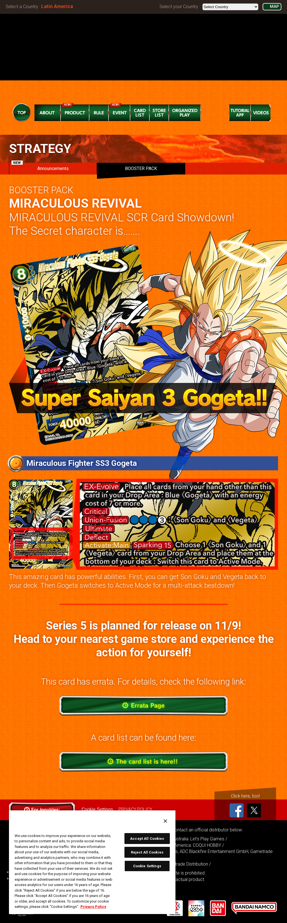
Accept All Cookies (147, 838)
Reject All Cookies (147, 852)
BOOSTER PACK (141, 168)
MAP (274, 6)
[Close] (165, 821)
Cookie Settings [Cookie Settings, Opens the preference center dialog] (147, 866)
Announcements (40, 167)
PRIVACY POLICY (135, 809)
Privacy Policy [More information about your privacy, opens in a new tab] (93, 907)
